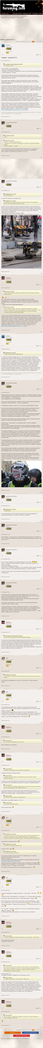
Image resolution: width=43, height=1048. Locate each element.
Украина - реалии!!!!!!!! (7, 39)
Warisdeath (7, 135)
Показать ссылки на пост (5, 116)
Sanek (6, 740)
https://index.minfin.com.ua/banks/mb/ (10, 861)
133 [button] (31, 41)
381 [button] (40, 41)
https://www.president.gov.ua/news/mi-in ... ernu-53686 (14, 109)
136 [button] (37, 41)
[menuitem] (7, 13)
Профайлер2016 (8, 194)
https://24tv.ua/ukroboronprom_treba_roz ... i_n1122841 (14, 326)
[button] (23, 41)
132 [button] (29, 41)
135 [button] (35, 41)
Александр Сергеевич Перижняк (11, 64)
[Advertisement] (21, 29)
